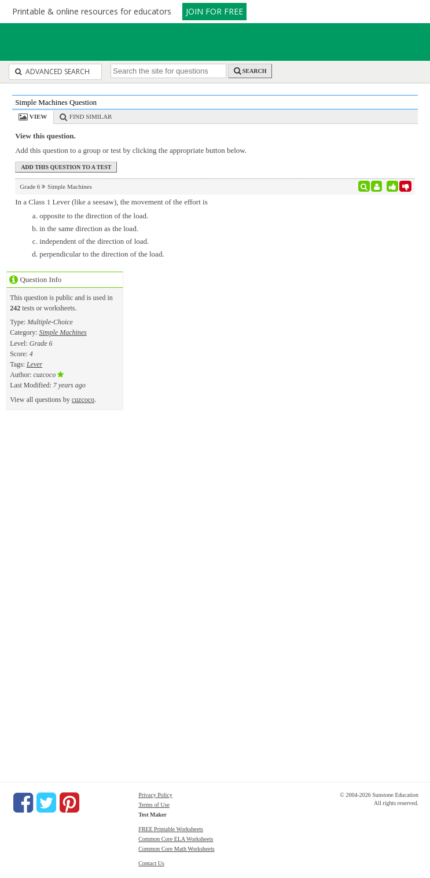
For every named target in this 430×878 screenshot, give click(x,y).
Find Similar (90, 116)
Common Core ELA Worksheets (175, 839)
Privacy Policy (155, 795)
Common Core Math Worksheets (176, 849)
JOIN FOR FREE (214, 11)
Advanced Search (52, 71)
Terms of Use (154, 805)
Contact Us (151, 863)
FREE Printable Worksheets (170, 829)
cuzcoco (83, 400)
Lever (34, 364)
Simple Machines (62, 332)
